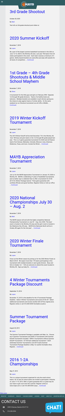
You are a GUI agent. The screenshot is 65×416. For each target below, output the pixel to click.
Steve (13, 91)
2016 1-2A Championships (24, 361)
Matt (13, 22)
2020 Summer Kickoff (29, 38)
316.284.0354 (9, 411)
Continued (30, 60)
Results (18, 396)
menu (2, 2)
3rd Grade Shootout (27, 11)
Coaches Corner (27, 396)
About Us (49, 396)
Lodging (37, 396)
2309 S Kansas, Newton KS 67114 (15, 407)
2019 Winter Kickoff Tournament (27, 120)
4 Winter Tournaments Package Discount (30, 282)
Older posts (3, 393)
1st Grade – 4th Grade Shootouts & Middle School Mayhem (29, 77)
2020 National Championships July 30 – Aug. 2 (31, 202)
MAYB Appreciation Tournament (27, 159)
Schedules (11, 396)
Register (3, 396)
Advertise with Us (59, 396)
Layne (13, 48)
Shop (42, 396)
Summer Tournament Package (29, 318)
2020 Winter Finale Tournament (26, 243)
